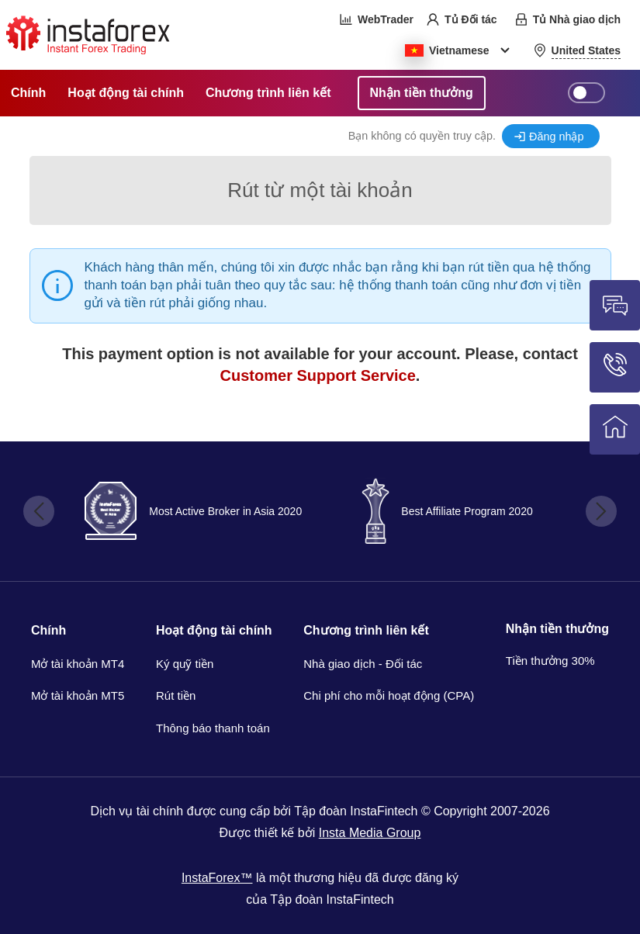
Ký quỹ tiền (184, 663)
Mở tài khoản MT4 (77, 663)
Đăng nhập (556, 136)
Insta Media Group (370, 832)
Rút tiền (175, 695)
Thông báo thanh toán (213, 728)
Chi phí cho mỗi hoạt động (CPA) (388, 695)
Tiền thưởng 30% (550, 660)
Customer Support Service (318, 375)
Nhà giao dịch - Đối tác (362, 663)
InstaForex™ (217, 877)
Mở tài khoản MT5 (77, 695)
